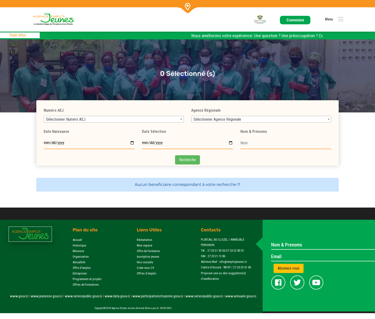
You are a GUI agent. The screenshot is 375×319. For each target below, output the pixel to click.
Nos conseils (145, 262)
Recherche (187, 159)
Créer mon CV (145, 268)
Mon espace (144, 245)
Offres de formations (86, 284)
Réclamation (144, 240)
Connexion (295, 20)
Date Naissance (56, 131)
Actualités (79, 262)
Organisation (81, 256)
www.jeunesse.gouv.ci (48, 296)
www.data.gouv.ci (118, 296)
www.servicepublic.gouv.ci (85, 296)
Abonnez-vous (288, 268)
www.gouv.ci (20, 296)
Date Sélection (154, 131)
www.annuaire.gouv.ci (240, 296)
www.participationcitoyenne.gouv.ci (159, 296)
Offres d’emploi (146, 273)
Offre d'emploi (82, 268)
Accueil (77, 240)
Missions (78, 251)
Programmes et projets (87, 279)
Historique (79, 245)
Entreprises (80, 273)
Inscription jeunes (148, 256)
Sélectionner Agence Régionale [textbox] (217, 119)
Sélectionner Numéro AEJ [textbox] (65, 119)
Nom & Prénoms (253, 131)
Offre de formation (148, 251)
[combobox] (114, 119)
